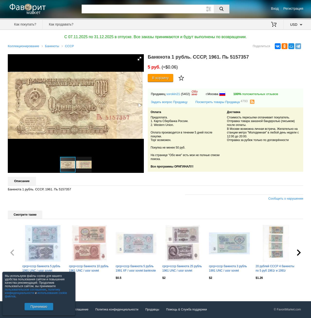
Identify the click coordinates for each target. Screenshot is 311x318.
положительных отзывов (255, 94)
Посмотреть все (18, 288)
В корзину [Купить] (160, 78)
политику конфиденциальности (32, 291)
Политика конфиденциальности (116, 309)
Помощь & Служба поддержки (186, 309)
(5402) (185, 94)
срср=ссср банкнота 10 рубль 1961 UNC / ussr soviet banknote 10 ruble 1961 (89, 269)
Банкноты (52, 46)
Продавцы (152, 309)
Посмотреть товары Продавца (221, 102)
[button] (139, 58)
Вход (275, 8)
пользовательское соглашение (25, 289)
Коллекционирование (23, 46)
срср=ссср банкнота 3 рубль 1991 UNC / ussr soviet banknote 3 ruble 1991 (228, 269)
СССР (69, 46)
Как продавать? (61, 24)
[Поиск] (221, 9)
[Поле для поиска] (155, 9)
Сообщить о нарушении (285, 198)
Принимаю (38, 307)
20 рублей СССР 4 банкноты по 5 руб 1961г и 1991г (275, 268)
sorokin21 (173, 94)
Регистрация (293, 8)
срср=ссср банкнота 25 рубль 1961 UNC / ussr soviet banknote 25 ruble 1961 (182, 269)
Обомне (194, 93)
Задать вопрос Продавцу (169, 102)
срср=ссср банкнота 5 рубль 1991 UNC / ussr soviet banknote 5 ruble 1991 (41, 269)
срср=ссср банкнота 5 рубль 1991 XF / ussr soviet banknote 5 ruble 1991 (136, 269)
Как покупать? (25, 24)
